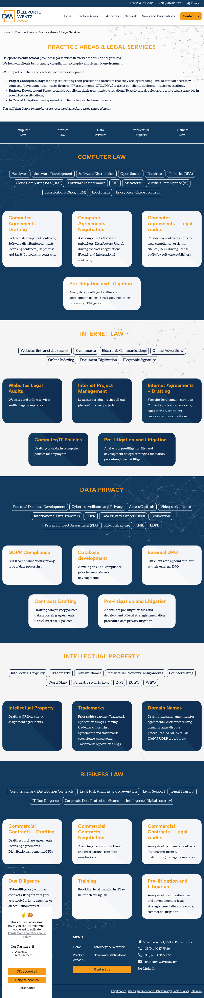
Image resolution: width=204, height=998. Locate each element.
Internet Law (62, 132)
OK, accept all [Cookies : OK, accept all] (27, 971)
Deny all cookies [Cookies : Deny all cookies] (27, 980)
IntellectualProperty (140, 132)
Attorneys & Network (121, 16)
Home (67, 16)
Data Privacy (100, 132)
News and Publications (158, 16)
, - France (168, 942)
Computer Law (23, 132)
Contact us (191, 16)
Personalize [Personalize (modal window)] (27, 988)
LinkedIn (149, 968)
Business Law (182, 132)
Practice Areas (87, 16)
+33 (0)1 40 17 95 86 (141, 3)
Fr (194, 3)
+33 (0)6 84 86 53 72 (170, 3)
